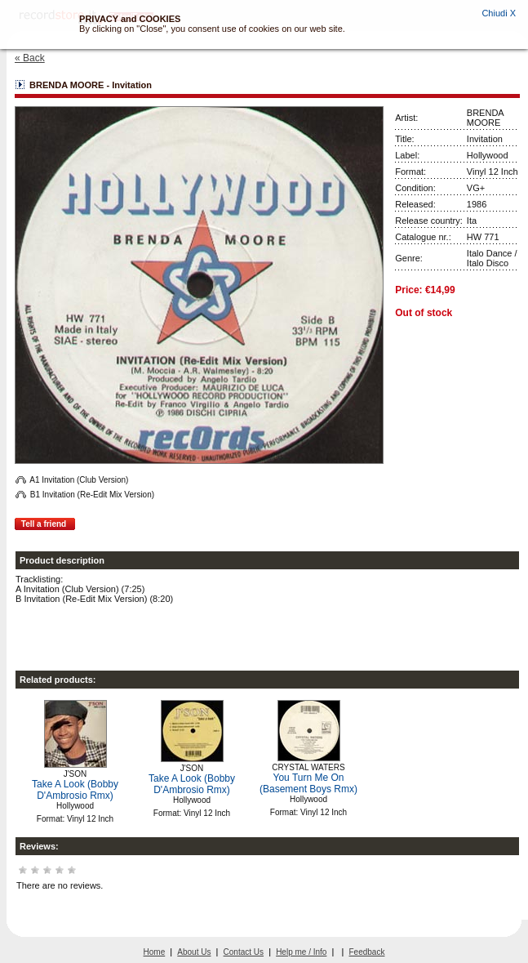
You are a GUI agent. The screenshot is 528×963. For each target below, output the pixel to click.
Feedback (367, 951)
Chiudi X (498, 13)
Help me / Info (301, 951)
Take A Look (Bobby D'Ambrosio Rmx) (75, 789)
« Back (30, 58)
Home (155, 951)
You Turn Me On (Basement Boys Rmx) (308, 783)
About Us (194, 951)
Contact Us (244, 951)
